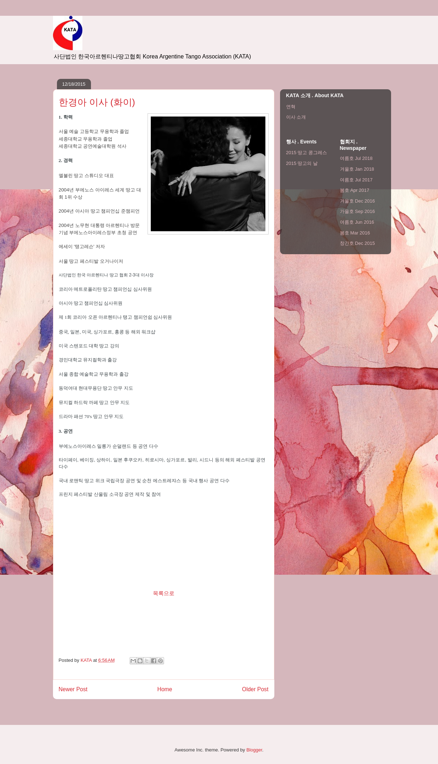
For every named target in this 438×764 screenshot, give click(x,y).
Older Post (255, 689)
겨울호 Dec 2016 (357, 201)
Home (164, 689)
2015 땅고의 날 (302, 163)
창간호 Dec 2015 (357, 243)
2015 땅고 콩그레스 (306, 152)
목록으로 (163, 593)
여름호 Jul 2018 (356, 158)
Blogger (254, 750)
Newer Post (73, 689)
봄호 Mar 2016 (355, 233)
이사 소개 (296, 117)
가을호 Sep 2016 (357, 211)
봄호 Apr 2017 (354, 190)
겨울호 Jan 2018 (357, 169)
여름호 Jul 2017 (356, 179)
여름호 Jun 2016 (357, 222)
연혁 (290, 106)
